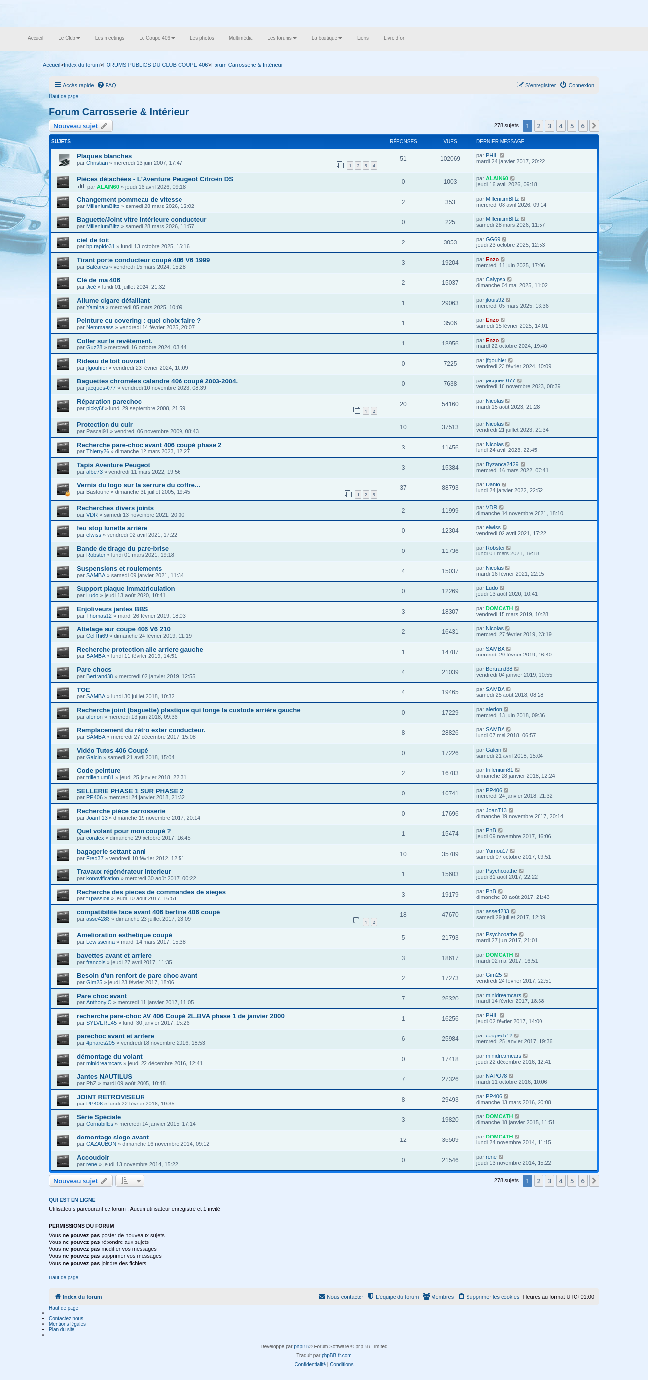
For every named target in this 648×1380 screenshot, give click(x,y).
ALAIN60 (108, 187)
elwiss (93, 535)
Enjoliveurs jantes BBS (112, 609)
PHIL (492, 155)
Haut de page (63, 96)
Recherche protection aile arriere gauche (140, 649)
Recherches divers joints (115, 508)
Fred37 (95, 858)
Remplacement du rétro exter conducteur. (141, 730)
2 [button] (538, 125)
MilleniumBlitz (102, 206)
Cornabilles (99, 1124)
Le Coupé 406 (157, 38)
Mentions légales (67, 1324)
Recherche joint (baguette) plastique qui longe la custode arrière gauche (189, 710)
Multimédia (240, 38)
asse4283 (98, 919)
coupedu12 (499, 1035)
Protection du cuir (105, 424)
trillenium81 (100, 777)
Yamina (95, 307)
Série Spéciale (99, 1117)
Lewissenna (100, 942)
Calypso (495, 279)
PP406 (94, 797)
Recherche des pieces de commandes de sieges (151, 892)
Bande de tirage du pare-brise (123, 548)
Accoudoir (93, 1157)
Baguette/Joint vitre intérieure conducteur (141, 219)
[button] (594, 126)
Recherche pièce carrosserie (121, 811)
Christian (97, 163)
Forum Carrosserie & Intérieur (119, 111)
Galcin (94, 757)
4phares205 (100, 1043)
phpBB (301, 1346)
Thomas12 (99, 616)
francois (96, 962)
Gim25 (94, 982)
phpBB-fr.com (337, 1355)
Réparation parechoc (109, 401)
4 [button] (561, 125)
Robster (96, 555)
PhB (491, 830)
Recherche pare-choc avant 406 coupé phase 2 (149, 444)
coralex (95, 838)
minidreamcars (503, 995)
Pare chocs (94, 669)
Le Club (69, 38)
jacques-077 (101, 388)
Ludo (92, 595)
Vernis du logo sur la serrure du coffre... (138, 485)
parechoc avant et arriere (115, 1036)
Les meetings (109, 38)
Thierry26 (97, 451)
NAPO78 (496, 1076)
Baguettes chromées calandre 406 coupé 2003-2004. (157, 381)
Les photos (202, 38)
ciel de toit (93, 239)
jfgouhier (96, 368)
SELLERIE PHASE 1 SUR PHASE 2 (130, 790)
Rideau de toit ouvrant (111, 361)
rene (91, 1164)
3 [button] (549, 125)
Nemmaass (100, 327)
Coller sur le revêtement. (115, 341)
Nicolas (495, 401)
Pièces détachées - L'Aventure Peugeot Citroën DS (155, 179)
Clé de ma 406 (98, 280)
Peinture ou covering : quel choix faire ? (139, 320)
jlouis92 (495, 300)
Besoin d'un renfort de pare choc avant (137, 975)
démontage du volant (110, 1056)
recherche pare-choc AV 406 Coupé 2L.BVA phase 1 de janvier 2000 (181, 1016)
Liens (363, 38)
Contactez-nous (66, 1318)
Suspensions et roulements (119, 568)
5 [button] (572, 125)
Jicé (91, 287)
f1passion (97, 898)
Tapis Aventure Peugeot (113, 465)
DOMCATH (499, 608)
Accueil (35, 38)
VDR (92, 515)
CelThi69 (97, 636)
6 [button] (583, 125)
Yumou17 (497, 851)
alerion (94, 717)
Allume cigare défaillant (113, 300)
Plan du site (61, 1329)
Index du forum (82, 65)
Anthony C (98, 1002)
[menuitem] (106, 85)
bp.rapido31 (100, 246)
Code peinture (99, 770)
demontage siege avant (113, 1137)
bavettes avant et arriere (114, 955)
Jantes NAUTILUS (104, 1076)
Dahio (493, 484)
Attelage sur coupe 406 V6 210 (124, 629)
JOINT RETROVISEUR (111, 1097)
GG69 (493, 239)
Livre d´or (394, 38)
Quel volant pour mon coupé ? (124, 831)
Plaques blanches (104, 156)
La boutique (327, 38)
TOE (83, 689)
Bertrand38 (99, 676)
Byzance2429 (502, 464)
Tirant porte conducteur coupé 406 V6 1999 (143, 260)
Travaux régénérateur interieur (124, 871)
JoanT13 (97, 818)
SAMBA (96, 575)
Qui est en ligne (72, 1200)
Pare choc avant (102, 996)
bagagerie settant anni (111, 851)
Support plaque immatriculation (126, 588)
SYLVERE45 (101, 1023)
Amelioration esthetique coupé (124, 935)
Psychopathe (501, 871)
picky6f (94, 408)
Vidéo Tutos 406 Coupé (112, 750)
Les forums (281, 38)
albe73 (94, 472)
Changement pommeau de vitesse (129, 199)
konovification (102, 878)
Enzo (492, 259)
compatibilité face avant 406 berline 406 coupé (148, 912)
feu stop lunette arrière (112, 528)
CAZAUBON (101, 1144)
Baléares (97, 267)
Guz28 (94, 347)
